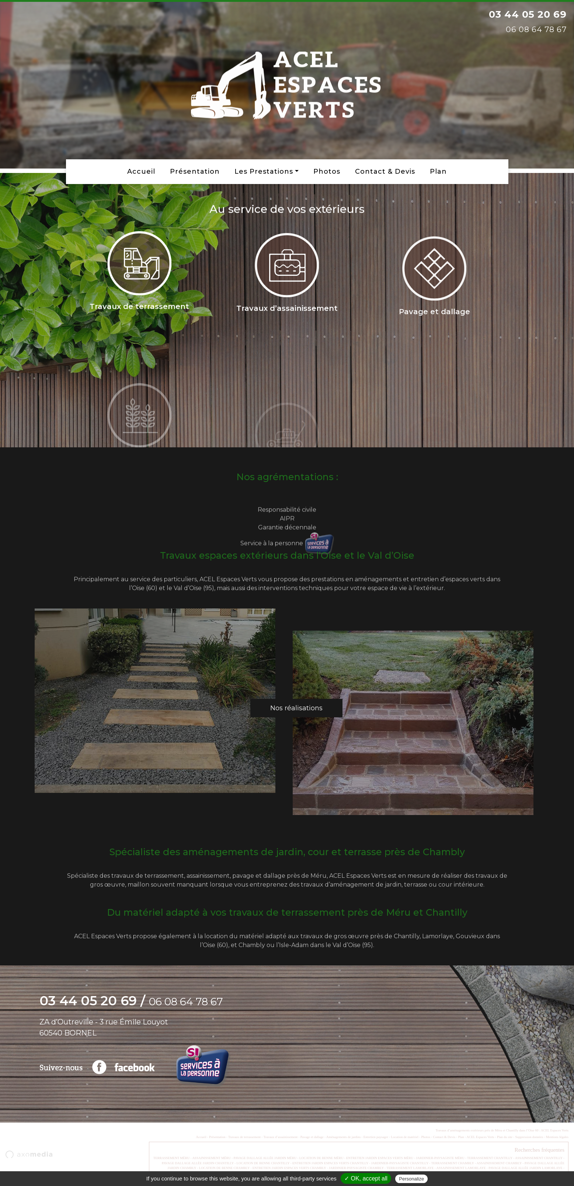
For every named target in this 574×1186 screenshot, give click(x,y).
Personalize (411, 1179)
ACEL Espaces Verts (480, 1137)
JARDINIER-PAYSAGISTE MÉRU (440, 1158)
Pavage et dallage (312, 1137)
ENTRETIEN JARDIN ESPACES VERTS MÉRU (379, 1158)
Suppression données (529, 1137)
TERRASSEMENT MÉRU (171, 1158)
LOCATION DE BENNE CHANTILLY (262, 1163)
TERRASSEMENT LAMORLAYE (410, 1168)
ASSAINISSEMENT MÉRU (211, 1158)
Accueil (141, 171)
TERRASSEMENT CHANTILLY (489, 1158)
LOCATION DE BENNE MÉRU (321, 1158)
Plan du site (504, 1137)
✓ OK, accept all (365, 1178)
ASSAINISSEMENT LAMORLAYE (461, 1168)
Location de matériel (404, 1137)
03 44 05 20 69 (528, 14)
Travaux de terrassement (244, 1137)
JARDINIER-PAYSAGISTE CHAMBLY (356, 1168)
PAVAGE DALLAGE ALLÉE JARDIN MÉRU (264, 1158)
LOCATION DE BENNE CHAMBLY (224, 1168)
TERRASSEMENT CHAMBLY (452, 1163)
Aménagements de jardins (343, 1137)
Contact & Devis (385, 171)
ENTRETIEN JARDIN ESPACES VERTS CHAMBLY (289, 1168)
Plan (438, 171)
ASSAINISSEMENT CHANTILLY (539, 1158)
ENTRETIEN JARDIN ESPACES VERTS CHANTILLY (330, 1163)
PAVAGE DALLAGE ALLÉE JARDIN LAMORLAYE (525, 1168)
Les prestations (263, 171)
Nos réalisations (296, 708)
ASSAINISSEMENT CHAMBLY (499, 1163)
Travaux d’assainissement (280, 1137)
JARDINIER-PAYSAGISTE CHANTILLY (399, 1163)
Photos (326, 171)
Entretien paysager (375, 1137)
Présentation (195, 171)
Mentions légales (557, 1137)
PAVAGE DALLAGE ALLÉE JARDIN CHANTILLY (198, 1163)
